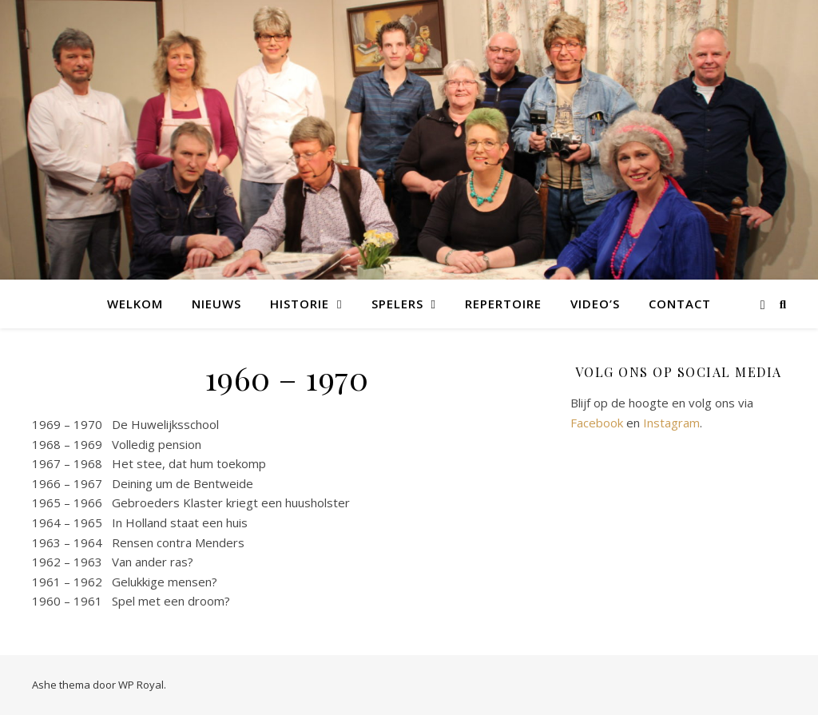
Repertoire (503, 304)
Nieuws (216, 304)
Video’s (595, 304)
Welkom (135, 304)
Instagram (671, 423)
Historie (299, 304)
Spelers (397, 304)
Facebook (596, 423)
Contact (680, 304)
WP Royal (141, 684)
